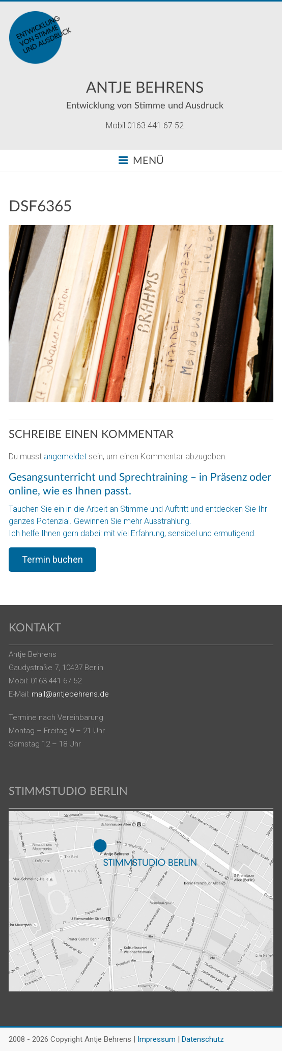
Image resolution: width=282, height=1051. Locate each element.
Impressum (156, 1039)
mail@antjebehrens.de (70, 694)
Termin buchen (52, 559)
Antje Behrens (145, 88)
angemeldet (65, 456)
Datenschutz (203, 1039)
